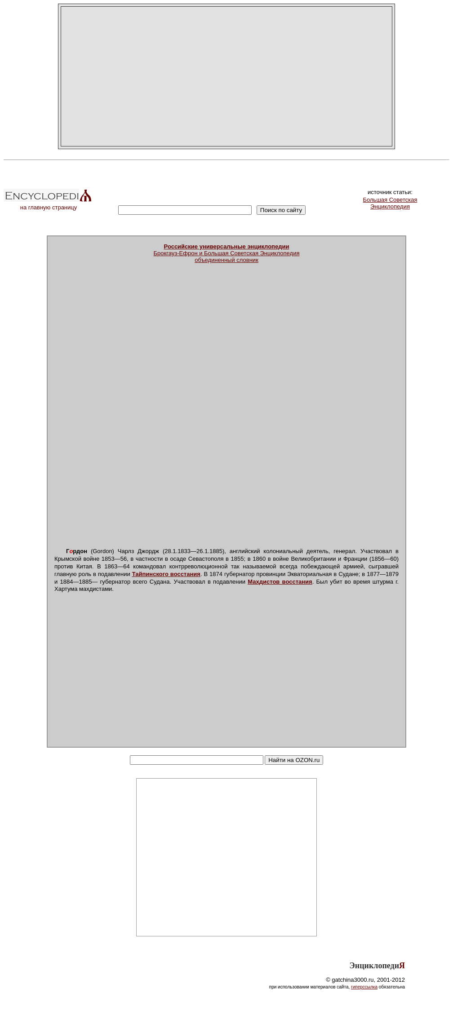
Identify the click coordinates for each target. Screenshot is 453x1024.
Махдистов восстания (280, 581)
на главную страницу (48, 205)
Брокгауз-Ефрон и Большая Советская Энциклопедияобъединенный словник (227, 253)
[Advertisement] (226, 76)
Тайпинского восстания (166, 574)
